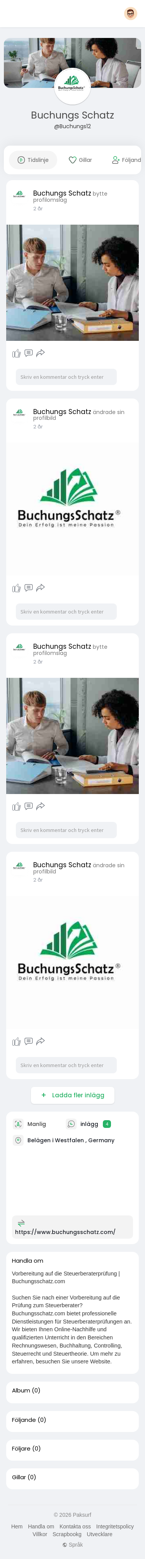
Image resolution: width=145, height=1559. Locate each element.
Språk (72, 1544)
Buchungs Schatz (72, 115)
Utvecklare (100, 1534)
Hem (17, 1526)
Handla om (41, 1526)
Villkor (39, 1534)
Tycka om (16, 353)
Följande (24, 1420)
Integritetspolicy (115, 1526)
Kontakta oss (75, 1526)
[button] (130, 13)
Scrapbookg (67, 1534)
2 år (38, 208)
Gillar (19, 1477)
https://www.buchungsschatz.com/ (65, 1232)
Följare (21, 1449)
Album (21, 1390)
